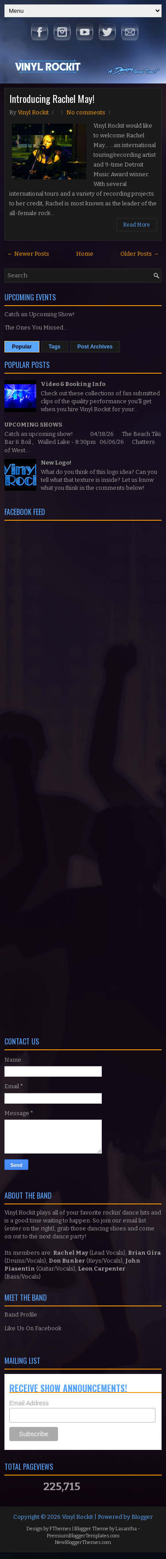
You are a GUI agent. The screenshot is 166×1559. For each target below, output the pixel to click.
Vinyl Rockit (77, 1517)
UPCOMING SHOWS (33, 424)
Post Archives (95, 347)
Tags (55, 347)
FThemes (60, 1529)
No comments (85, 112)
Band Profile (20, 1314)
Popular (22, 347)
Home (84, 253)
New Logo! (56, 462)
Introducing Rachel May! (51, 98)
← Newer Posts (28, 253)
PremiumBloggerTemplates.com (83, 1536)
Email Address (29, 1403)
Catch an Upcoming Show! (39, 314)
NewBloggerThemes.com (83, 1542)
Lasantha (126, 1529)
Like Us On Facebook (33, 1328)
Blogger (142, 1517)
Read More (136, 225)
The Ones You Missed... (35, 327)
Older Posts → (139, 253)
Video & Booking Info (73, 384)
